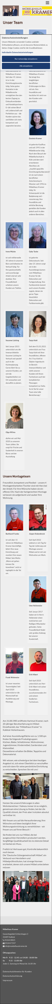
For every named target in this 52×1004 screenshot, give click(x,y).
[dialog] (26, 519)
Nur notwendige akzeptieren (26, 59)
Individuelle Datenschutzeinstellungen (17, 52)
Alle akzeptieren (26, 66)
